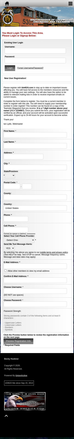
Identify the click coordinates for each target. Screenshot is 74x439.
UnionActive (21, 375)
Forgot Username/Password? (30, 68)
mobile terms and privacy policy (54, 252)
